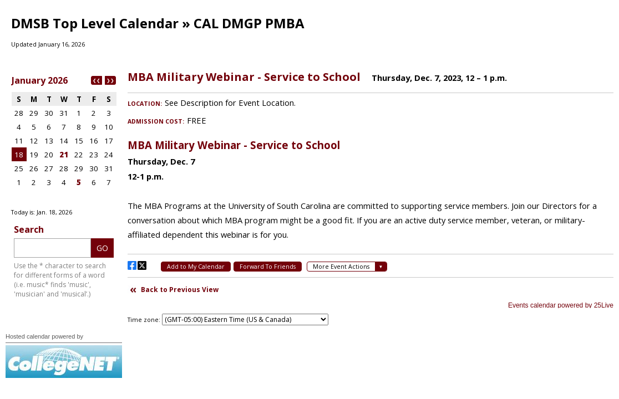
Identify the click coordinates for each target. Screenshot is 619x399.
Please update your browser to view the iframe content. (63, 138)
